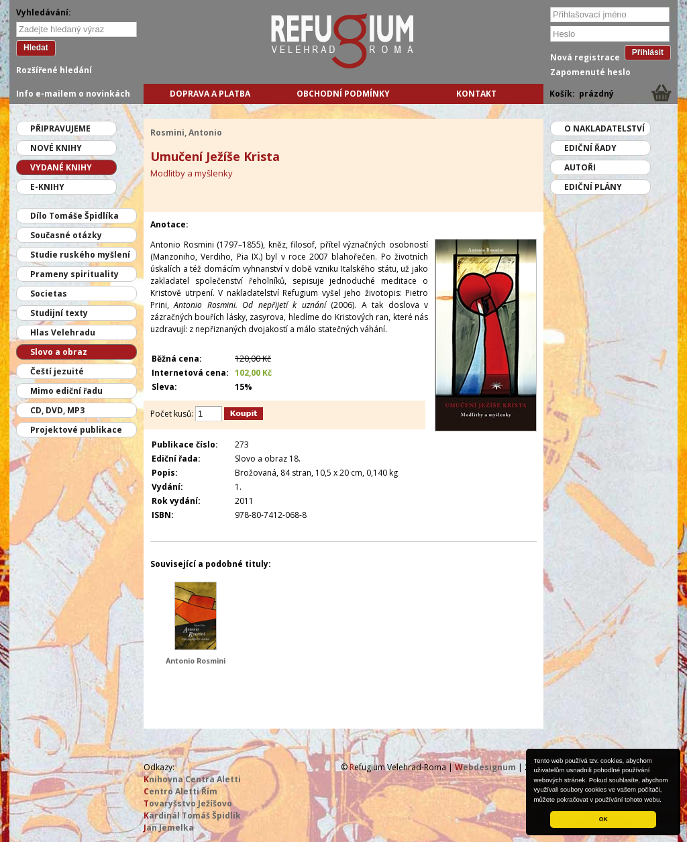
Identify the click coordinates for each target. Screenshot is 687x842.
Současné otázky (66, 235)
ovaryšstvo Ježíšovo (188, 803)
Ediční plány (593, 187)
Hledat (35, 47)
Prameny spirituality (74, 274)
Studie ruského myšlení (80, 254)
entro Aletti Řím (180, 791)
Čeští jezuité (57, 371)
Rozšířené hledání (54, 70)
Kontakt (476, 93)
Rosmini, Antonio (186, 132)
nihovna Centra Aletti (192, 779)
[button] (665, 800)
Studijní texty (59, 313)
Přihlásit (648, 52)
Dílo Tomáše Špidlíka (74, 215)
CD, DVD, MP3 (57, 410)
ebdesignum (485, 767)
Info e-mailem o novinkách (73, 93)
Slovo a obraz (58, 352)
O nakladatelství (604, 128)
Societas (48, 293)
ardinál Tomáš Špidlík (192, 815)
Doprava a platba (210, 93)
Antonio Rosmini (195, 660)
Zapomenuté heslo (590, 72)
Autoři (580, 167)
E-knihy (47, 187)
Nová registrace (585, 57)
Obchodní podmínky (343, 93)
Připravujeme (60, 128)
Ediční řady (590, 148)
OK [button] (603, 819)
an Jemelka (169, 827)
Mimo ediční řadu (66, 391)
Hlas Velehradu (62, 332)
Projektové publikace (76, 429)
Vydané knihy (61, 167)
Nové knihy (56, 148)
